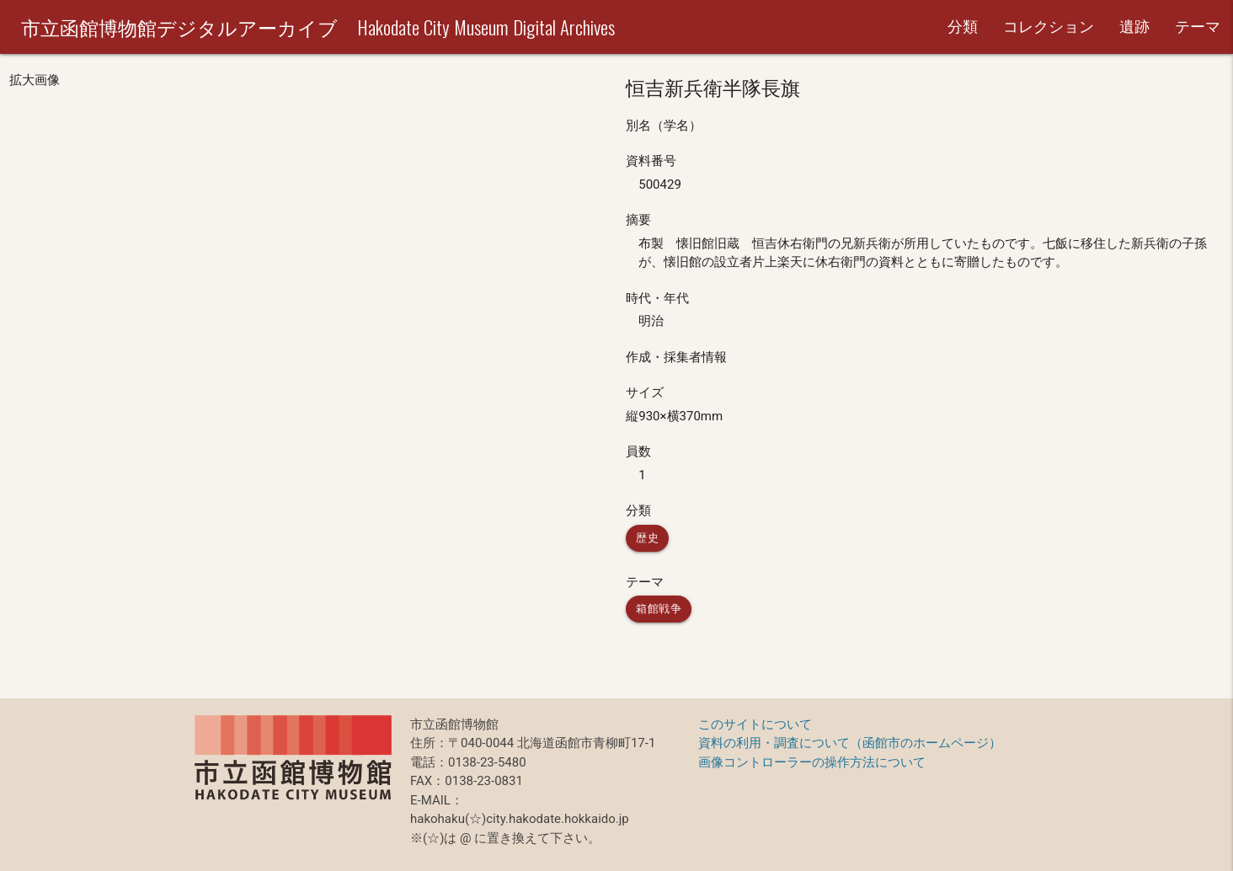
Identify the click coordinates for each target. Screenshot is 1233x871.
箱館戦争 (658, 608)
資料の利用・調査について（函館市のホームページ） (849, 743)
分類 (962, 26)
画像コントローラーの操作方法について (812, 762)
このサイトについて (755, 724)
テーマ (1197, 26)
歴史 (647, 538)
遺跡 (1134, 26)
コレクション (1048, 26)
